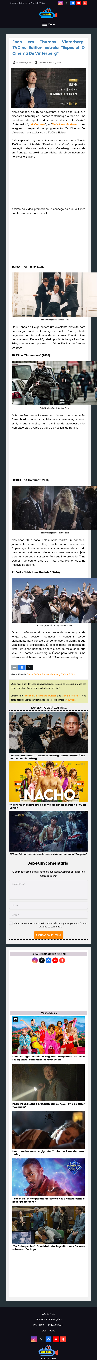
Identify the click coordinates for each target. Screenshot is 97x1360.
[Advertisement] (48, 182)
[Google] (85, 3)
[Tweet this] (29, 667)
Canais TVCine (34, 674)
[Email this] (14, 667)
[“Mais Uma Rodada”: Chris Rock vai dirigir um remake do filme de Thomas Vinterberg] (48, 736)
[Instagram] (60, 3)
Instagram (41, 695)
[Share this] (22, 667)
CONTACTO (48, 1330)
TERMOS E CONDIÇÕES (49, 1319)
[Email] (48, 914)
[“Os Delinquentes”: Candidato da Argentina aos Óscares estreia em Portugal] (48, 1228)
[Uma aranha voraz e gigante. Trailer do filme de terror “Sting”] (48, 1133)
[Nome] (48, 905)
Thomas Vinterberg (51, 674)
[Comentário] (48, 889)
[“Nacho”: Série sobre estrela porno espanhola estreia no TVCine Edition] (48, 785)
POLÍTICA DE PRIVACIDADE (48, 1325)
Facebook (28, 695)
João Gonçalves (24, 62)
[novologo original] (49, 13)
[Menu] (49, 24)
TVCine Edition (68, 674)
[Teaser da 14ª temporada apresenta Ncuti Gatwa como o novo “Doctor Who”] (48, 1180)
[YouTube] (78, 3)
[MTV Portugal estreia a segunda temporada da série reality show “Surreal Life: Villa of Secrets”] (48, 1038)
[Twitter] (66, 3)
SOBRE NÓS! (48, 1313)
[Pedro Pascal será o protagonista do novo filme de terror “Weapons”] (48, 1086)
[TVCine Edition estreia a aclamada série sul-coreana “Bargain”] (48, 833)
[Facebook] (72, 3)
